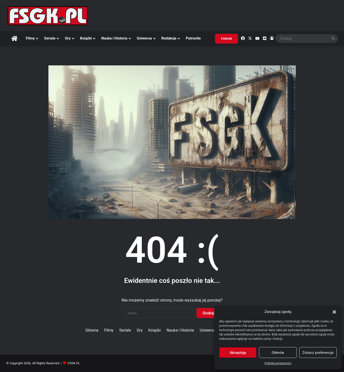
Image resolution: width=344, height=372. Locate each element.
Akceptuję (238, 352)
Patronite (193, 38)
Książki (86, 38)
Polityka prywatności (278, 363)
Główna (91, 330)
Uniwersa (144, 38)
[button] (334, 312)
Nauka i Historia (114, 38)
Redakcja (168, 38)
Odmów (278, 352)
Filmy (30, 38)
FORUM (226, 38)
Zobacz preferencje (318, 352)
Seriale (49, 38)
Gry (67, 38)
